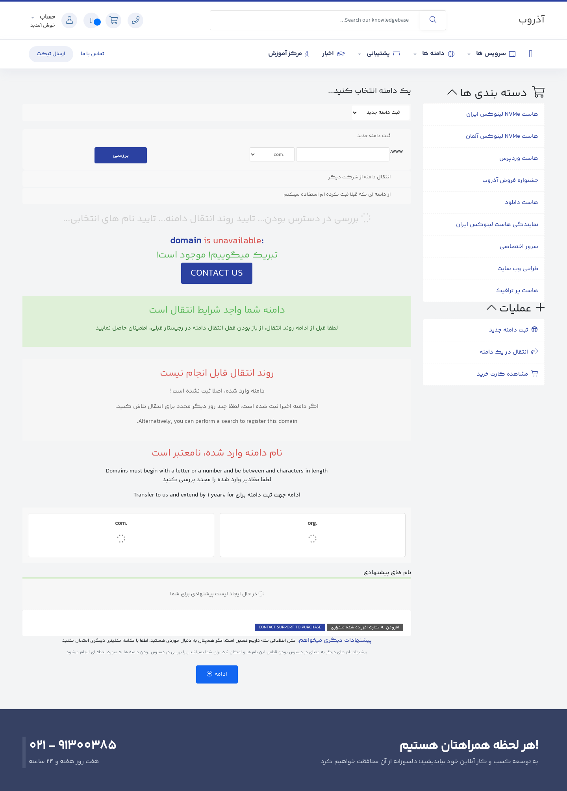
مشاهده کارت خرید (507, 374)
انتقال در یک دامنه (509, 352)
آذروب (532, 20)
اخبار (333, 54)
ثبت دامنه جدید (513, 330)
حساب (46, 17)
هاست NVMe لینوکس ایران (502, 114)
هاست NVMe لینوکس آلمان (502, 136)
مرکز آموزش (288, 54)
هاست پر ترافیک (517, 290)
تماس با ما (92, 54)
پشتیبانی (382, 54)
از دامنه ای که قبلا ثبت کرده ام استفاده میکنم (343, 194)
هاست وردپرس (518, 158)
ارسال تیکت (51, 54)
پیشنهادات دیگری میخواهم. (334, 640)
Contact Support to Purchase (290, 627)
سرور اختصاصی (519, 246)
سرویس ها (494, 54)
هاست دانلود (521, 202)
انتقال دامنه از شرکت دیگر (365, 177)
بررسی (121, 155)
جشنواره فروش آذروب (510, 180)
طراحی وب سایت (517, 268)
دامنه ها (437, 54)
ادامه (217, 674)
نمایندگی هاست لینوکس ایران (497, 224)
